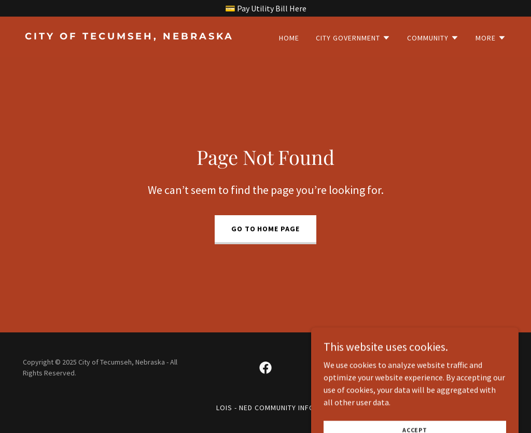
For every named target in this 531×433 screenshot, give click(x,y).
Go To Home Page (265, 228)
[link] (141, 36)
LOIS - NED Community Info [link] (265, 407)
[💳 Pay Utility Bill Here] (265, 8)
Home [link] (289, 38)
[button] (353, 38)
